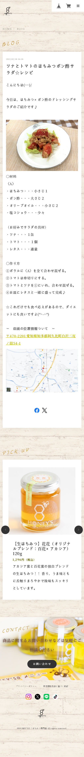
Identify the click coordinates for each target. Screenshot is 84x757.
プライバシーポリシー (26, 686)
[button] (5, 530)
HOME (7, 29)
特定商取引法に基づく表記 (55, 686)
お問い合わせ (42, 664)
